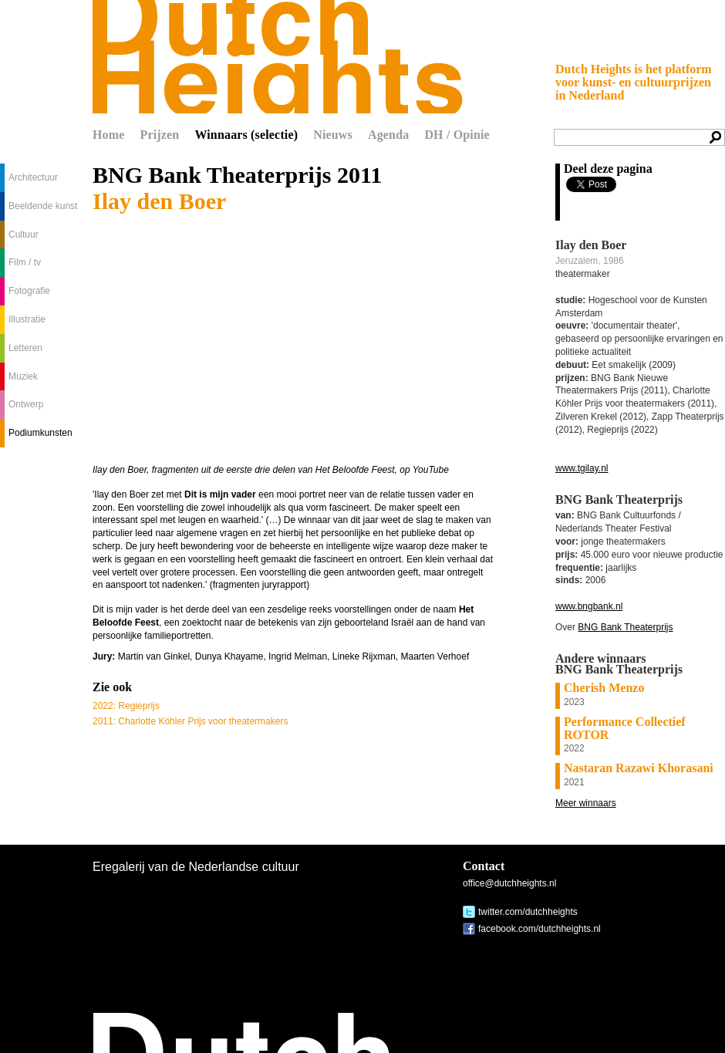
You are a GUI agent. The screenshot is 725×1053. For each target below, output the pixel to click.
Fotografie (29, 290)
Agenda (388, 134)
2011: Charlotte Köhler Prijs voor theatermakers (190, 721)
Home (109, 134)
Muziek (23, 376)
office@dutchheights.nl (509, 883)
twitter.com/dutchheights (528, 911)
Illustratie (27, 319)
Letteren (25, 348)
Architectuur (33, 177)
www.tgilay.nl (581, 468)
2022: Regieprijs (126, 705)
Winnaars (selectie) (246, 134)
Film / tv (24, 262)
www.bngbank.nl (588, 606)
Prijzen (160, 134)
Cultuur (23, 234)
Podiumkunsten (40, 432)
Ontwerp (25, 404)
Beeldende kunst (42, 206)
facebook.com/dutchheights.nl (539, 928)
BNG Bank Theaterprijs (625, 627)
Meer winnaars (585, 803)
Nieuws (332, 134)
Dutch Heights (278, 56)
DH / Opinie (456, 134)
